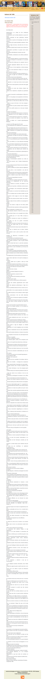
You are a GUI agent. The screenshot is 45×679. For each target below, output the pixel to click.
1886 (32, 196)
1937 (32, 127)
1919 (32, 151)
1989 (32, 59)
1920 (32, 150)
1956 (32, 103)
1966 (32, 90)
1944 (32, 118)
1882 (32, 201)
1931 (32, 135)
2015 (32, 29)
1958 (32, 100)
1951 (32, 110)
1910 (32, 163)
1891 (32, 189)
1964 (32, 92)
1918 (32, 153)
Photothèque (17, 8)
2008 (32, 37)
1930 (32, 137)
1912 (32, 161)
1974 (32, 79)
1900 (32, 177)
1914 (32, 158)
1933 (32, 133)
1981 (32, 70)
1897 (32, 181)
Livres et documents (33, 9)
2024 (32, 25)
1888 (32, 193)
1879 (32, 205)
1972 (32, 82)
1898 (32, 180)
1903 (32, 173)
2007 (32, 39)
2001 (32, 44)
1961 (32, 96)
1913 (32, 159)
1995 (32, 52)
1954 (32, 106)
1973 (32, 80)
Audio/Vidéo (22, 8)
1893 (32, 186)
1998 (32, 48)
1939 (32, 125)
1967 (32, 88)
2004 (32, 41)
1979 (32, 72)
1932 (32, 134)
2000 (32, 45)
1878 (32, 206)
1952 (32, 108)
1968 (32, 87)
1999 (32, 47)
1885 (32, 197)
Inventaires (26, 8)
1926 (32, 142)
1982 (32, 68)
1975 (32, 78)
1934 (32, 131)
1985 (32, 64)
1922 (32, 147)
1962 (32, 95)
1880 (32, 204)
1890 (32, 190)
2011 (32, 35)
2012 (32, 33)
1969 (32, 86)
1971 (32, 83)
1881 (32, 202)
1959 (32, 99)
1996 (32, 51)
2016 (32, 28)
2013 (32, 32)
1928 (32, 139)
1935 (32, 130)
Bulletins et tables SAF (13, 9)
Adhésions (5, 8)
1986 (32, 63)
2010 (32, 36)
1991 (32, 56)
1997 (32, 49)
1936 (32, 129)
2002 (32, 43)
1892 (32, 188)
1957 (32, 102)
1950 (32, 111)
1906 (32, 169)
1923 (32, 146)
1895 (32, 184)
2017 (32, 27)
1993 (32, 55)
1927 (32, 141)
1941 (32, 122)
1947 (32, 115)
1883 (32, 200)
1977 (32, 75)
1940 (32, 123)
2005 (32, 40)
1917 (32, 154)
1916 (32, 155)
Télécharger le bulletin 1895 (10, 17)
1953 (32, 107)
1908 (32, 166)
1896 (32, 182)
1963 (32, 94)
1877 (32, 208)
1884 (32, 198)
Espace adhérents (37, 9)
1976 (32, 76)
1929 (32, 138)
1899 (32, 178)
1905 (32, 170)
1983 (32, 67)
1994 (32, 53)
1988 (32, 60)
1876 (32, 209)
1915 (32, 157)
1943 (32, 119)
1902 (32, 174)
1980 (32, 71)
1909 (32, 165)
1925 (32, 143)
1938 (32, 126)
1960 (32, 98)
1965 (32, 91)
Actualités (9, 8)
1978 (32, 74)
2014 (32, 31)
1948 (32, 114)
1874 (32, 212)
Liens (30, 8)
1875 (32, 210)
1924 (32, 145)
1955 (32, 104)
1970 (32, 84)
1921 (32, 149)
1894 (32, 185)
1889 (32, 192)
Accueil (2, 8)
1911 (32, 162)
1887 (32, 194)
